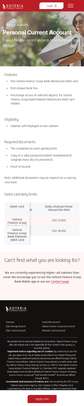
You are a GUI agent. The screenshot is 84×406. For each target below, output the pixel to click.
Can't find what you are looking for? (42, 260)
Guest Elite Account (51, 321)
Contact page (60, 281)
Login (51, 6)
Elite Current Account (16, 330)
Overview (10, 321)
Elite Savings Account (16, 326)
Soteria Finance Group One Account (58, 326)
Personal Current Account (53, 330)
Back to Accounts (17, 25)
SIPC (55, 368)
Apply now (42, 399)
